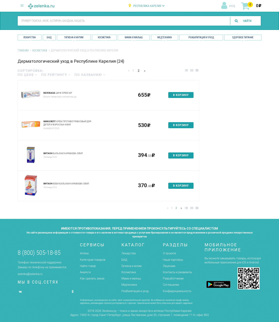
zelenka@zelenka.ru (30, 274)
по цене (27, 75)
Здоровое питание (243, 37)
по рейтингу (56, 75)
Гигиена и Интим (73, 37)
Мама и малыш (134, 37)
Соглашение (171, 284)
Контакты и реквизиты (177, 272)
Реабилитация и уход (201, 37)
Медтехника (164, 37)
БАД (49, 37)
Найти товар (88, 266)
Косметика (104, 37)
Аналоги (85, 272)
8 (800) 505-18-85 (39, 252)
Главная (23, 50)
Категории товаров (92, 259)
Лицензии (169, 266)
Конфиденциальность (177, 291)
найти (247, 21)
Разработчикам (173, 278)
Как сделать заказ (92, 278)
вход (232, 6)
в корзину (181, 95)
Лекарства (29, 37)
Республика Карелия (147, 6)
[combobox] (121, 20)
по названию (90, 75)
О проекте (169, 253)
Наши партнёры (173, 259)
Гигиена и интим (131, 266)
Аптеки (84, 253)
